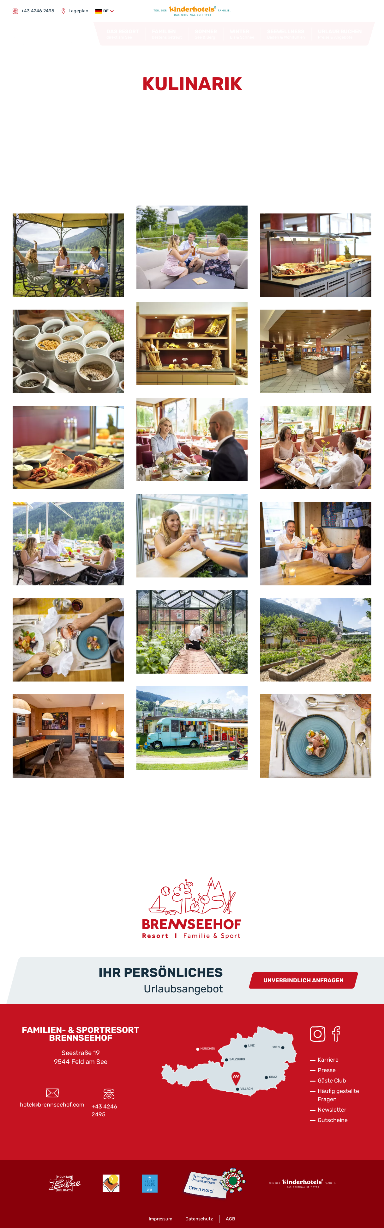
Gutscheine (333, 1120)
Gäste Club (332, 1080)
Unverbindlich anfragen (303, 980)
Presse (327, 1070)
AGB (230, 1219)
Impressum (160, 1219)
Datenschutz (199, 1219)
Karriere (328, 1059)
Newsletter (332, 1109)
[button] (104, 11)
